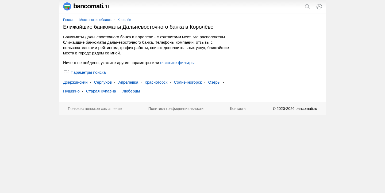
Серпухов (103, 82)
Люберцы (131, 91)
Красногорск (156, 82)
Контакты (238, 108)
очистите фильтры (177, 62)
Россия (69, 20)
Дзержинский (75, 82)
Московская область (95, 20)
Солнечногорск (188, 82)
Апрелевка (128, 82)
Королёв (124, 20)
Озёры (214, 82)
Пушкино (71, 91)
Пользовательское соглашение (95, 108)
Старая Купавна (101, 91)
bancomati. (86, 6)
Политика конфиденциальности (176, 108)
